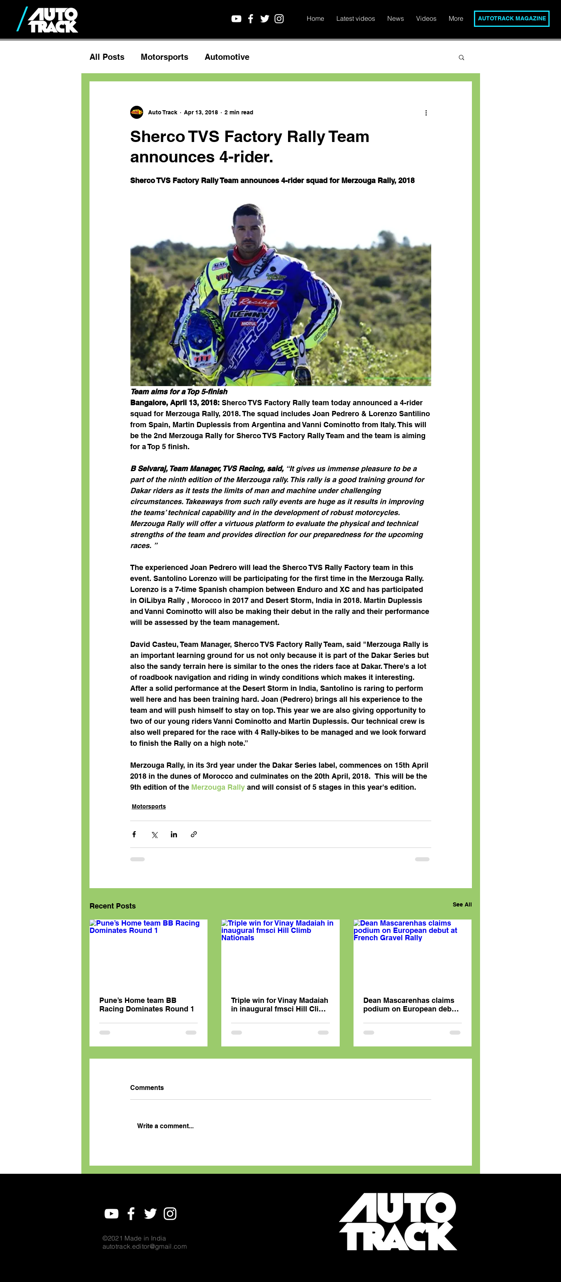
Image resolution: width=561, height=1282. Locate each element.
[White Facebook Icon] (250, 19)
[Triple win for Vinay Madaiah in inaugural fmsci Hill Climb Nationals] (280, 952)
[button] (461, 57)
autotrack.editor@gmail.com (145, 1246)
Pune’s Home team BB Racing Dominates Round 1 (146, 1004)
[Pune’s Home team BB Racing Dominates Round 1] (148, 952)
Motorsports (164, 57)
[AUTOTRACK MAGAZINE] (512, 19)
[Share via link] (194, 834)
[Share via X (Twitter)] (154, 834)
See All (462, 904)
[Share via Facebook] (134, 834)
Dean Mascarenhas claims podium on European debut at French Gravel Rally (410, 1004)
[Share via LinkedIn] (174, 834)
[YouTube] (236, 19)
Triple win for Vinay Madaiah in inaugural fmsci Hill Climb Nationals (280, 1004)
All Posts (106, 57)
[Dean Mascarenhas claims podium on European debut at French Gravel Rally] (413, 952)
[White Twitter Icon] (265, 19)
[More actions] (426, 112)
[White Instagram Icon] (279, 19)
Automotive (227, 57)
